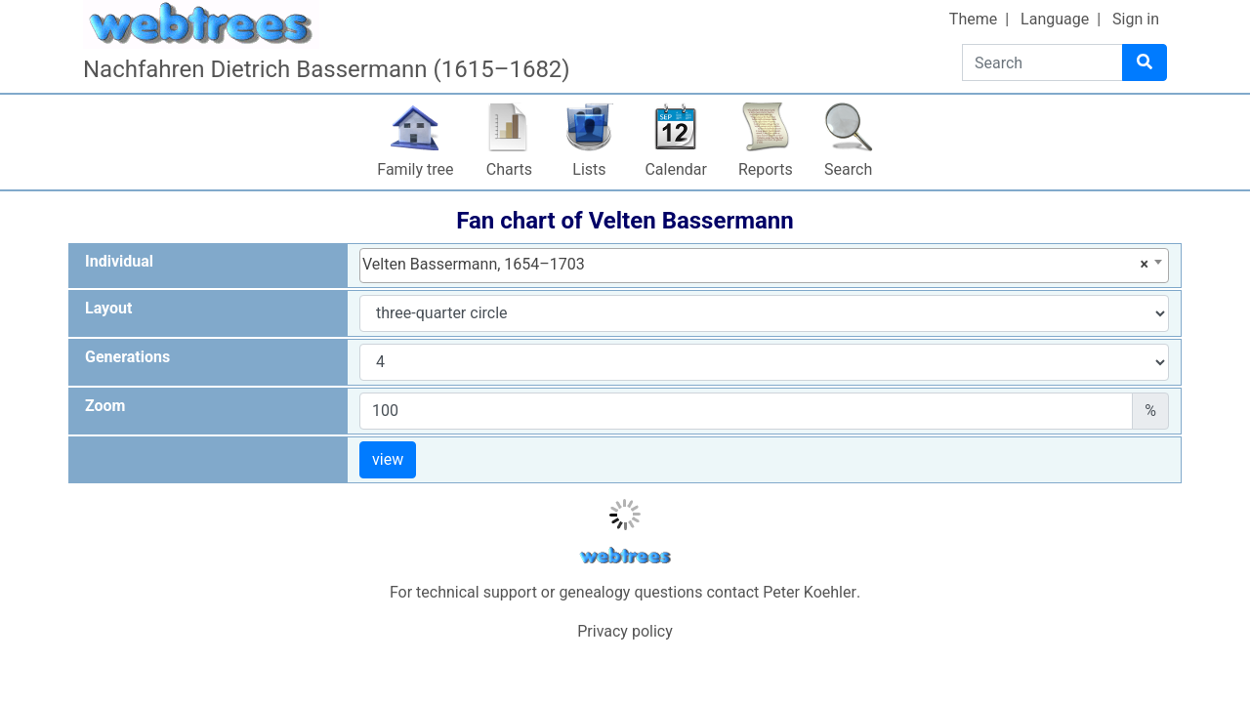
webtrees (625, 556)
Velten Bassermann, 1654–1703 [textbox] (755, 264)
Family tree (415, 169)
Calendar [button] (675, 169)
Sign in (1135, 19)
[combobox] (764, 265)
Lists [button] (588, 169)
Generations (127, 357)
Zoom (105, 405)
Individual (119, 261)
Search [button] (848, 169)
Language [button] (1055, 19)
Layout (108, 308)
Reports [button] (765, 169)
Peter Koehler (809, 592)
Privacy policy (625, 631)
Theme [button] (973, 19)
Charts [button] (509, 169)
